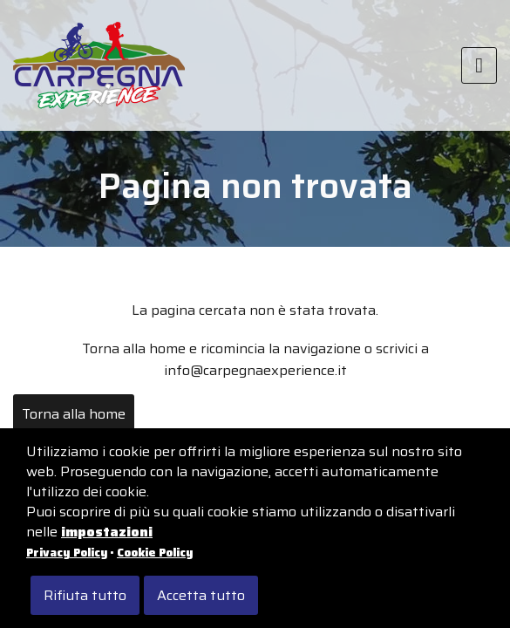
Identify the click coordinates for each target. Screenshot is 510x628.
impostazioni (107, 532)
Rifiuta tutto (85, 595)
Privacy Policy (66, 552)
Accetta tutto (201, 595)
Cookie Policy (155, 552)
